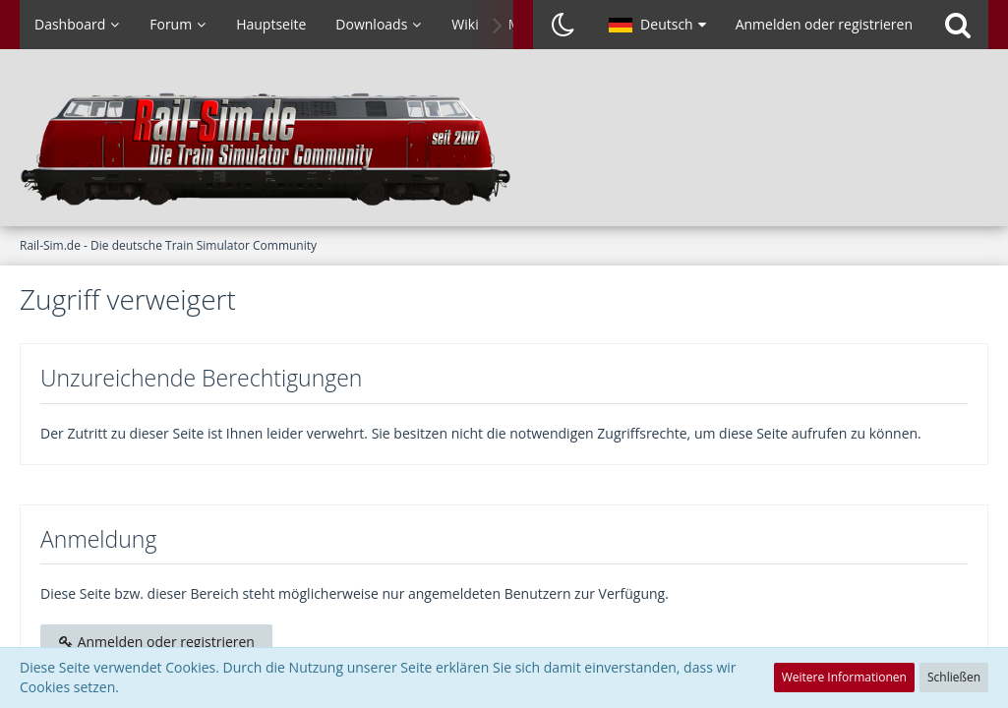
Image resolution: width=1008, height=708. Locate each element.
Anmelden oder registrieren (824, 24)
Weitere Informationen (844, 677)
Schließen (953, 677)
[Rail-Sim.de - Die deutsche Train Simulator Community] (504, 147)
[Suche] (957, 24)
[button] (657, 24)
